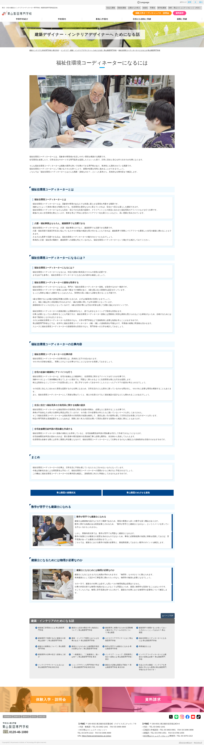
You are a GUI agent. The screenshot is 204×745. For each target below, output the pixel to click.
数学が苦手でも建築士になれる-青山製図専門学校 (118, 647)
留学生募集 (162, 8)
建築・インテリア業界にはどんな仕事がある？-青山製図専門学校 (85, 639)
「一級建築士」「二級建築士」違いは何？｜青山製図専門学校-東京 (85, 655)
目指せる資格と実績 (142, 19)
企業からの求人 (134, 8)
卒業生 (152, 8)
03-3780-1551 (161, 733)
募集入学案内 (102, 19)
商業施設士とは (145, 646)
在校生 (145, 8)
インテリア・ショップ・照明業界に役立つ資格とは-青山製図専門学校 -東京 (119, 656)
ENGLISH (42, 716)
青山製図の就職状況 (66, 493)
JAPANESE (8, 716)
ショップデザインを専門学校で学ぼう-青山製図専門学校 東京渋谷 (85, 666)
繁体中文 (26, 716)
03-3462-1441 (102, 727)
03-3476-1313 (87, 733)
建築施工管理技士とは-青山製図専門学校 (51, 629)
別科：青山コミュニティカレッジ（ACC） (184, 8)
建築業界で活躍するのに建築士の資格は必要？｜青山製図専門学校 (51, 639)
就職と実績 (182, 19)
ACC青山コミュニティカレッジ (156, 736)
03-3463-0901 (170, 730)
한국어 (33, 716)
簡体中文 (17, 716)
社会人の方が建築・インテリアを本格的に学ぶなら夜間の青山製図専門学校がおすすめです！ (152, 667)
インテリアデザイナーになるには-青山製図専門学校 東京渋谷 (51, 666)
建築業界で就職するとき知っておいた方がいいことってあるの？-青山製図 (152, 630)
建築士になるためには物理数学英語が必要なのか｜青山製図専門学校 (85, 647)
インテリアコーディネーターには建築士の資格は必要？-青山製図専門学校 (152, 656)
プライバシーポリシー (185, 742)
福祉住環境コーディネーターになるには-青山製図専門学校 (152, 639)
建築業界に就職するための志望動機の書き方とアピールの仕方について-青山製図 (119, 630)
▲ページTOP (167, 616)
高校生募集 (121, 8)
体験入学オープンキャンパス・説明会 (152, 13)
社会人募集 (110, 8)
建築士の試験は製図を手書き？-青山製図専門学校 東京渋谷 (118, 666)
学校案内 (62, 19)
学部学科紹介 (22, 19)
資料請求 (180, 13)
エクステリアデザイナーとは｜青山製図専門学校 (119, 639)
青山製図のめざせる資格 (138, 493)
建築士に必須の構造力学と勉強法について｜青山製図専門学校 (85, 629)
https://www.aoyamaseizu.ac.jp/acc (96, 736)
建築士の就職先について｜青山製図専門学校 (51, 647)
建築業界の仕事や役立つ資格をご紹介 (51, 655)
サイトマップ (198, 742)
